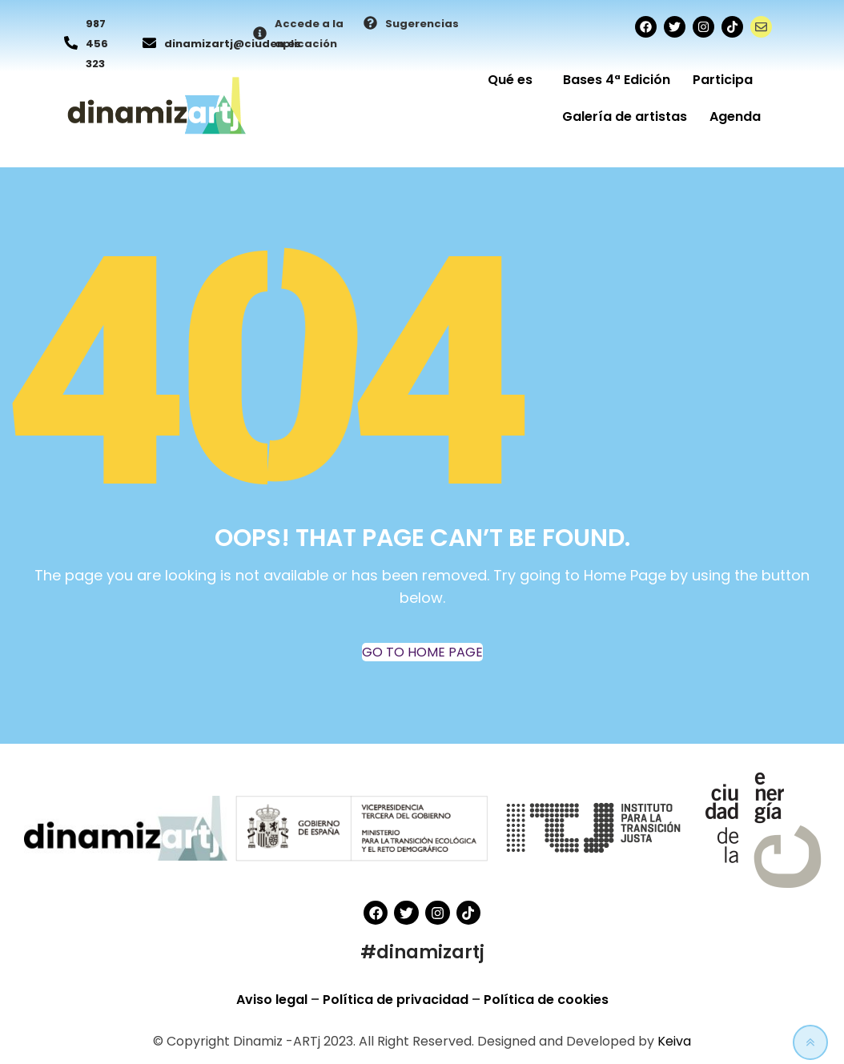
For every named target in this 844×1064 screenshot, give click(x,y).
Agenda (735, 116)
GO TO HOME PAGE (422, 652)
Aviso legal (273, 999)
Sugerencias (422, 23)
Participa (727, 79)
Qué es (514, 79)
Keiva (674, 1041)
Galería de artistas (624, 116)
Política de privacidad (397, 999)
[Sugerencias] (370, 24)
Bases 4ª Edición (616, 79)
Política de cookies (546, 999)
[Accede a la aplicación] (260, 34)
